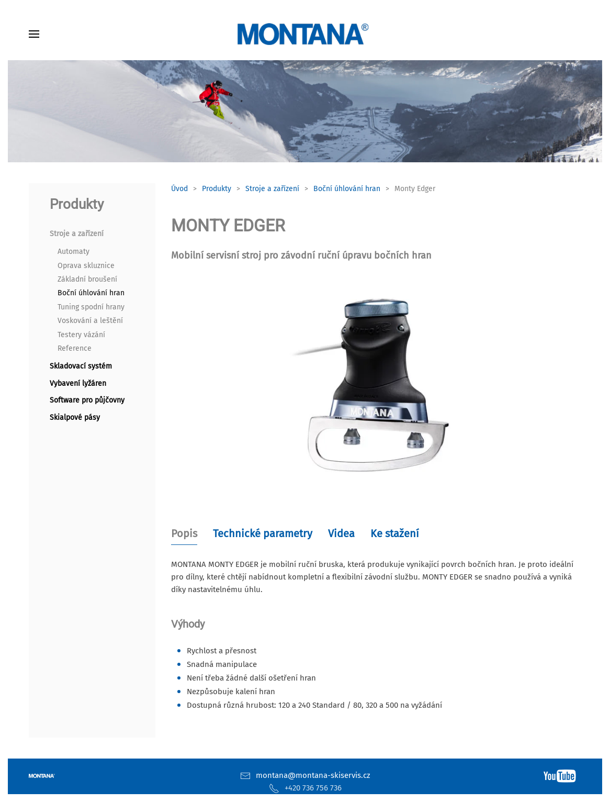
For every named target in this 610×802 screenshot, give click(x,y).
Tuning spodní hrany (91, 307)
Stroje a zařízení (77, 233)
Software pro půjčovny (87, 400)
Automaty (73, 251)
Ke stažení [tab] (394, 533)
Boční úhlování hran (91, 292)
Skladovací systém (81, 366)
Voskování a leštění (90, 320)
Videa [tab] (341, 533)
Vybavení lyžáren (78, 383)
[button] (34, 34)
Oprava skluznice (86, 265)
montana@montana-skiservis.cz (313, 775)
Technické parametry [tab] (262, 533)
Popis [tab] (184, 533)
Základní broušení (87, 279)
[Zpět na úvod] (305, 34)
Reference (75, 348)
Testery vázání (81, 334)
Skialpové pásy (75, 417)
